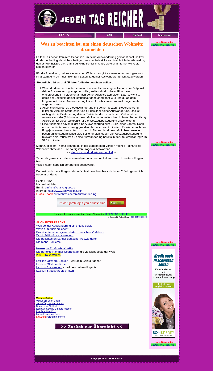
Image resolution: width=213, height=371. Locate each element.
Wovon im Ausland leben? (52, 228)
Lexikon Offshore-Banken (52, 260)
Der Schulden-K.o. (46, 311)
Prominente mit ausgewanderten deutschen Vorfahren (70, 232)
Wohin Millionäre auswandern (54, 235)
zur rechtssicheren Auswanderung (75, 194)
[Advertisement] (92, 284)
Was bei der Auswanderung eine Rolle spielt (64, 225)
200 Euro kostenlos (48, 255)
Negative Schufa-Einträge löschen (54, 309)
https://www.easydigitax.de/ (64, 190)
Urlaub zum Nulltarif (46, 306)
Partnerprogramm (55, 317)
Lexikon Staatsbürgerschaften (55, 270)
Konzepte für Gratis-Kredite (54, 248)
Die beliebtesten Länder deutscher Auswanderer (66, 238)
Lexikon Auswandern (49, 267)
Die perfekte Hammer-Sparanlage (57, 251)
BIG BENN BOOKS (139, 217)
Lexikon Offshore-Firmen (51, 264)
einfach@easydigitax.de (60, 187)
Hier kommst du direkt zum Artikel (92, 152)
